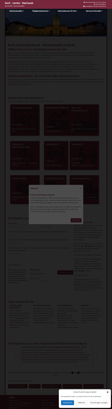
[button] (108, 392)
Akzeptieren (67, 403)
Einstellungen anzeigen (99, 403)
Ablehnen (81, 403)
